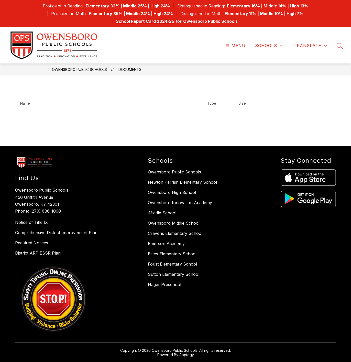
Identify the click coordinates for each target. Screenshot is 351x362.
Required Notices (31, 242)
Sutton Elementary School (173, 274)
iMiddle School (162, 212)
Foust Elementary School (172, 264)
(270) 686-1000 (45, 211)
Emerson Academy (166, 243)
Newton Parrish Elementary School (182, 182)
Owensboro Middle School (174, 223)
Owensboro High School (172, 192)
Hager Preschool (164, 284)
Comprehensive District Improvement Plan (56, 232)
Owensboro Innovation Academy (180, 202)
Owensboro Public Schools (79, 69)
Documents (129, 69)
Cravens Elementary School (175, 233)
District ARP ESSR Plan (38, 253)
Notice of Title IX (31, 222)
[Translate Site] (310, 45)
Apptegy (186, 355)
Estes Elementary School (172, 253)
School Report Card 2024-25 (145, 21)
